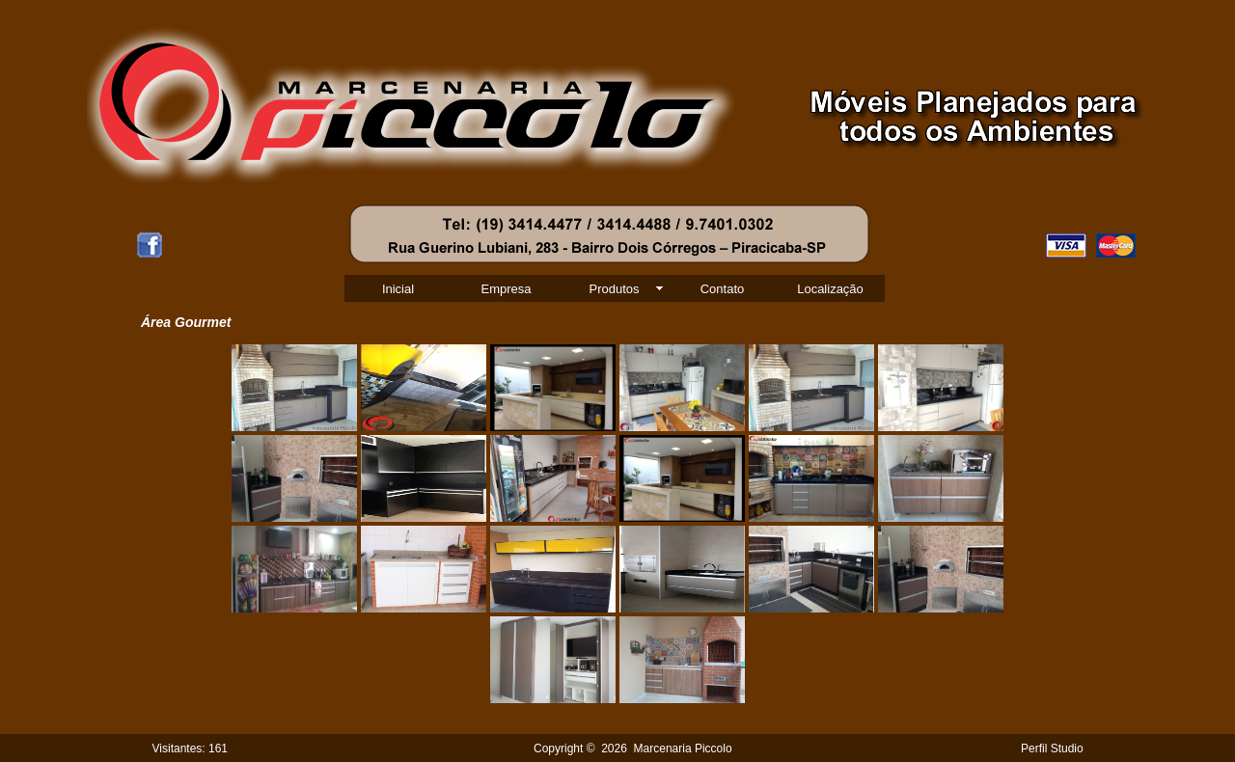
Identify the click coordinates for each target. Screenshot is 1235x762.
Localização (830, 289)
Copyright (558, 748)
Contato (722, 289)
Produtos (614, 289)
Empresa (505, 289)
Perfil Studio (1052, 748)
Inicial (398, 289)
